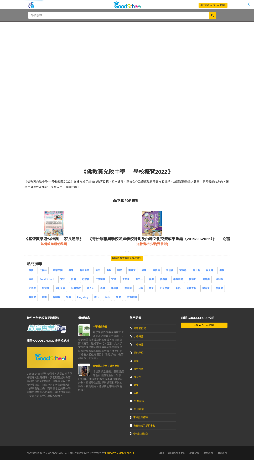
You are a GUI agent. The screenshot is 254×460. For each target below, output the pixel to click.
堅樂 (68, 297)
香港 (102, 288)
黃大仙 (90, 288)
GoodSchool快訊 (204, 325)
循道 (151, 279)
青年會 (125, 279)
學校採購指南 (139, 433)
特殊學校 (136, 352)
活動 (134, 393)
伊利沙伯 (60, 288)
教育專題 (137, 401)
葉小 (107, 297)
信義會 (163, 279)
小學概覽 (136, 336)
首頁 (161, 453)
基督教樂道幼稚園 (54, 244)
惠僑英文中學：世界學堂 (106, 365)
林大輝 (209, 270)
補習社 (135, 377)
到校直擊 (191, 288)
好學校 (85, 279)
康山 (96, 297)
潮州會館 (84, 270)
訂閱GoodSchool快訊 (213, 5)
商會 (151, 288)
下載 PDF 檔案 (127, 200)
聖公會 (196, 270)
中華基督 (178, 279)
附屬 (73, 279)
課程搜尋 (136, 368)
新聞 (118, 297)
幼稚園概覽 (138, 328)
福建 (144, 270)
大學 (134, 360)
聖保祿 (182, 270)
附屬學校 (76, 288)
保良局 (156, 270)
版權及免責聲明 (176, 453)
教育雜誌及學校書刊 (142, 425)
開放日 (192, 279)
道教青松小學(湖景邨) (152, 244)
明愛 (119, 270)
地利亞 (219, 279)
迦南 (44, 297)
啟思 (97, 270)
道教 (221, 270)
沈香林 (43, 270)
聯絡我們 (222, 453)
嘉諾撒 (206, 279)
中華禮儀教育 (100, 326)
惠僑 (31, 270)
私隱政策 (194, 453)
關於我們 (208, 453)
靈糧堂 (132, 270)
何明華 (56, 297)
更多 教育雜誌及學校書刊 (127, 258)
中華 (31, 279)
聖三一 (139, 279)
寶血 (62, 279)
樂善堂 (32, 297)
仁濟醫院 (100, 279)
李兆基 (128, 288)
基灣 (71, 270)
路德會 (114, 288)
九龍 (140, 288)
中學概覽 (136, 344)
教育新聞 (132, 297)
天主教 (32, 288)
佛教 (108, 270)
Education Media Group (119, 453)
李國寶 (219, 288)
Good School (46, 279)
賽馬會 (206, 288)
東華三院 (58, 270)
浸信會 (169, 270)
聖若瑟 (45, 288)
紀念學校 (164, 288)
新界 (178, 288)
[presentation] (125, 251)
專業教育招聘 (139, 417)
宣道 (113, 279)
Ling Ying (82, 297)
